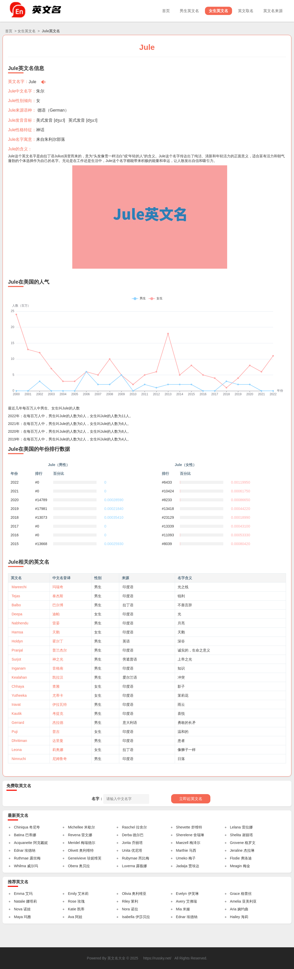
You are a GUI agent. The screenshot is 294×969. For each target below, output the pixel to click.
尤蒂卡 (57, 695)
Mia (179, 909)
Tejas (16, 596)
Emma (19, 894)
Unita (126, 850)
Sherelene (184, 835)
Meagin (236, 866)
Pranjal (17, 650)
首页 (166, 11)
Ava (71, 917)
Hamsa (17, 632)
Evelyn (181, 894)
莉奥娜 (57, 750)
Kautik (17, 713)
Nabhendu (20, 623)
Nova (18, 909)
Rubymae (129, 858)
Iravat (16, 704)
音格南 (57, 668)
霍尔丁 (57, 641)
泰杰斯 (57, 596)
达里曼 (57, 741)
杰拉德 (57, 722)
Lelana (235, 827)
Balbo (16, 605)
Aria (233, 909)
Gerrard (18, 722)
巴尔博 (57, 605)
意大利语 (130, 722)
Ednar (18, 850)
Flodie (235, 858)
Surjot (16, 659)
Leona (17, 750)
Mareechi (19, 587)
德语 (41, 110)
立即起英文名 (190, 798)
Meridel (74, 843)
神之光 (57, 659)
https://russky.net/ (157, 958)
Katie (72, 909)
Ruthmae (21, 858)
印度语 (128, 587)
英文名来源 (273, 11)
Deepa (17, 614)
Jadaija (181, 866)
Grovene (237, 843)
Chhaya (18, 686)
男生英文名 (189, 11)
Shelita (235, 835)
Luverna (128, 866)
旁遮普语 (130, 659)
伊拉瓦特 (59, 704)
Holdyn (17, 641)
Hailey (235, 917)
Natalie (19, 901)
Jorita (126, 843)
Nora (126, 909)
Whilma (20, 866)
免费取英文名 (18, 786)
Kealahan (19, 677)
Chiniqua (21, 827)
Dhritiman (19, 741)
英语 (126, 641)
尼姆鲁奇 (59, 759)
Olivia (126, 894)
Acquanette (23, 843)
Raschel (128, 827)
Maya (18, 917)
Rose (72, 901)
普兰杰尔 (59, 650)
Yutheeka (19, 695)
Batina (19, 835)
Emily (72, 894)
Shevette (183, 827)
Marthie (182, 850)
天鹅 (56, 632)
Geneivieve (77, 858)
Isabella (128, 917)
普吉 (56, 732)
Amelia (235, 901)
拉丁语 (128, 605)
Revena (74, 835)
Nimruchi (19, 759)
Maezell (182, 843)
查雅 (56, 686)
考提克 (57, 713)
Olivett (73, 850)
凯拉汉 (57, 677)
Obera (73, 866)
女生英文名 (218, 11)
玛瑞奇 (57, 587)
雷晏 (56, 623)
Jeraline (236, 850)
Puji (15, 732)
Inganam (19, 668)
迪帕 (56, 614)
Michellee (75, 827)
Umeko (181, 858)
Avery (180, 901)
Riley (126, 901)
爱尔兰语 (130, 677)
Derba (127, 835)
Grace (235, 894)
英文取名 (245, 11)
